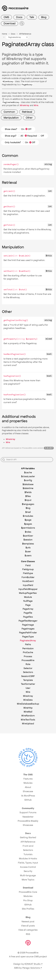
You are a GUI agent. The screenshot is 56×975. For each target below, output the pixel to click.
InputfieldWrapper (28, 589)
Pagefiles (28, 616)
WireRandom (28, 715)
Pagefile (28, 612)
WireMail (28, 711)
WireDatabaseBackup (28, 703)
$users (28, 555)
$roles (28, 531)
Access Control (28, 867)
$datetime (28, 488)
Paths (28, 644)
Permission (28, 648)
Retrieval (27, 111)
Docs (19, 17)
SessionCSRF (28, 676)
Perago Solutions (31, 967)
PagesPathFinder (28, 632)
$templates (28, 543)
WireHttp (28, 707)
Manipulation (11, 117)
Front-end (28, 845)
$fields (28, 492)
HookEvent (28, 581)
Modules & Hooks (28, 858)
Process (28, 656)
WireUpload (28, 723)
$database (28, 484)
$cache (28, 472)
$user (28, 551)
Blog (43, 17)
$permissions (28, 527)
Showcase (28, 791)
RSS (28, 934)
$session (27, 539)
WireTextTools (28, 719)
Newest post (28, 921)
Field (28, 565)
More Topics (28, 879)
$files (28, 496)
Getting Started (28, 837)
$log (28, 508)
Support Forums (28, 812)
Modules (28, 782)
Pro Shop (28, 900)
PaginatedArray (28, 640)
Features (28, 778)
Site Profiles (28, 908)
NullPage (28, 600)
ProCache (28, 652)
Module (28, 597)
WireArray (24, 105)
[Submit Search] (22, 23)
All (20, 135)
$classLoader (28, 476)
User (28, 688)
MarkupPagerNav (28, 593)
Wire (36, 105)
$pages (28, 523)
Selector (28, 668)
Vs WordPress (28, 795)
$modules (28, 516)
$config (28, 480)
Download (9, 23)
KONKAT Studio (32, 964)
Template (28, 680)
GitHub (28, 799)
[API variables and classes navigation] (17, 37)
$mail (28, 512)
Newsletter (28, 816)
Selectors (28, 672)
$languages (28, 504)
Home (4, 34)
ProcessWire (28, 660)
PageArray (28, 608)
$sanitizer (28, 535)
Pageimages (28, 628)
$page (28, 519)
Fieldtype (28, 573)
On (21, 129)
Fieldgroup (28, 569)
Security (28, 871)
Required (31, 135)
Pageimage (28, 624)
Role (28, 664)
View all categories (28, 929)
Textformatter (28, 684)
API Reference (25, 34)
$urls (28, 547)
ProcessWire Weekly (28, 820)
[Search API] (27, 459)
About (28, 787)
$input (28, 500)
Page (28, 605)
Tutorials (28, 854)
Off (28, 129)
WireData (28, 699)
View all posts (28, 925)
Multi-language (28, 875)
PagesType (28, 636)
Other (29, 117)
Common (9, 111)
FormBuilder (28, 577)
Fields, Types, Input (28, 862)
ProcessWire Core (28, 892)
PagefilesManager (28, 620)
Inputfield (28, 585)
